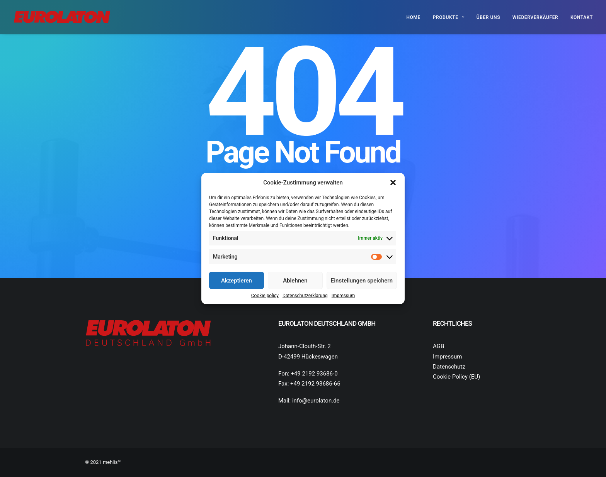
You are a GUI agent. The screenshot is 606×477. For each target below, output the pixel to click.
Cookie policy (265, 295)
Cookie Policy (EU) (456, 376)
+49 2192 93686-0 (314, 373)
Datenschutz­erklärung (305, 295)
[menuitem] (416, 17)
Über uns (488, 17)
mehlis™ (112, 462)
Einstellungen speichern (362, 280)
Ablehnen (295, 280)
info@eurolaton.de (316, 400)
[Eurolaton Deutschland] (62, 17)
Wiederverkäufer (535, 17)
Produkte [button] (448, 17)
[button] (393, 182)
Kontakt (581, 17)
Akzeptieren (236, 280)
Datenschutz (449, 366)
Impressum (343, 295)
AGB (438, 346)
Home (413, 17)
